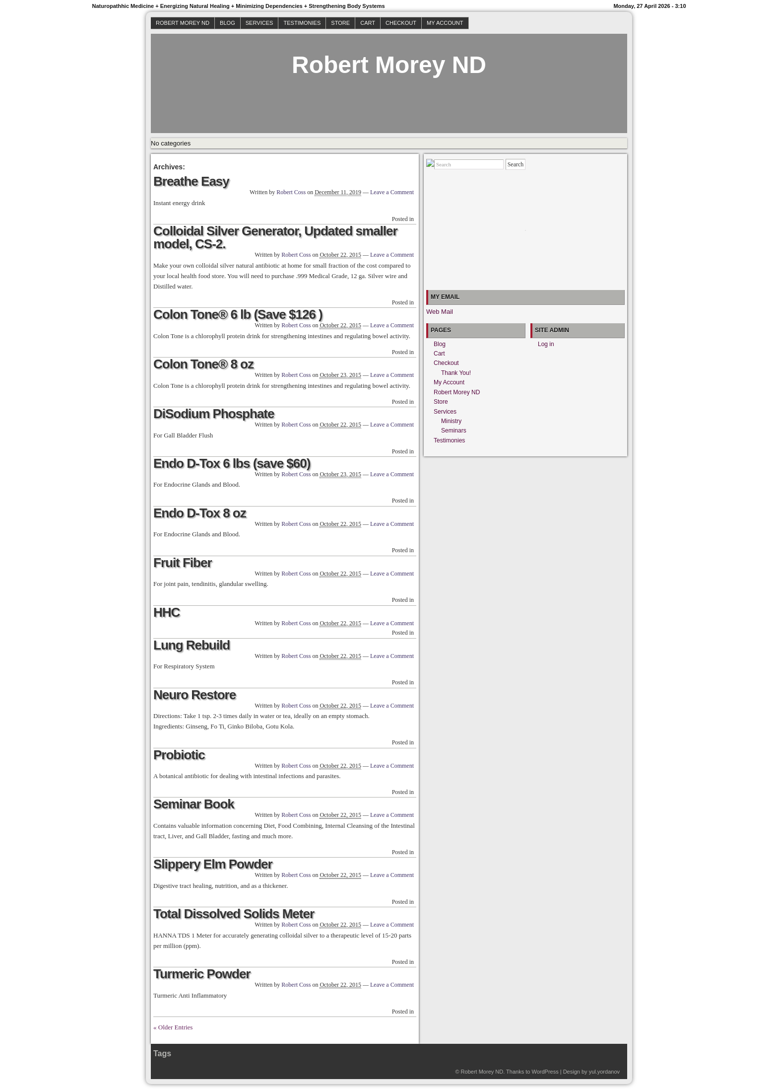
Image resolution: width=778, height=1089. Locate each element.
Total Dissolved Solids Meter (233, 913)
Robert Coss (291, 192)
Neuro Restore (194, 694)
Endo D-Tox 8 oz (199, 513)
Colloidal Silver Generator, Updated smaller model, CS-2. (275, 237)
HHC (166, 612)
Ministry (451, 421)
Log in (546, 344)
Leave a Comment (392, 192)
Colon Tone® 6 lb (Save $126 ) (238, 314)
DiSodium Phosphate (213, 413)
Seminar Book (193, 804)
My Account (445, 23)
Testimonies (302, 23)
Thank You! (456, 372)
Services (259, 23)
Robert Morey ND (182, 23)
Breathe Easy (191, 181)
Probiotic (179, 754)
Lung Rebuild (191, 645)
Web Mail (439, 311)
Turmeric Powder (201, 973)
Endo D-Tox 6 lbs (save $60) (231, 463)
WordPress (544, 1072)
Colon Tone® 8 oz (203, 364)
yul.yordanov (604, 1072)
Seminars (453, 430)
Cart (367, 23)
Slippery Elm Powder (212, 864)
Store (340, 23)
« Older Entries (173, 1027)
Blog (227, 23)
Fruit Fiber (182, 562)
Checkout (401, 23)
